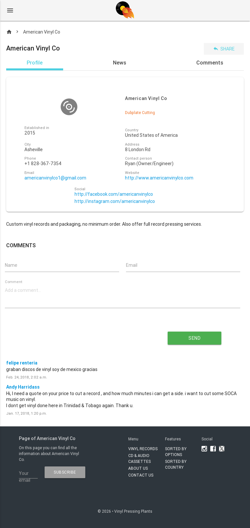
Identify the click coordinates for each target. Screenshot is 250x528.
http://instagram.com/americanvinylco (115, 201)
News (119, 62)
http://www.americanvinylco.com (159, 178)
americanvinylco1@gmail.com (55, 178)
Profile (35, 62)
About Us (138, 468)
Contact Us (140, 475)
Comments (209, 62)
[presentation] (73, 336)
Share (224, 48)
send (194, 338)
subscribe (65, 472)
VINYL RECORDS (143, 448)
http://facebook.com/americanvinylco (114, 194)
